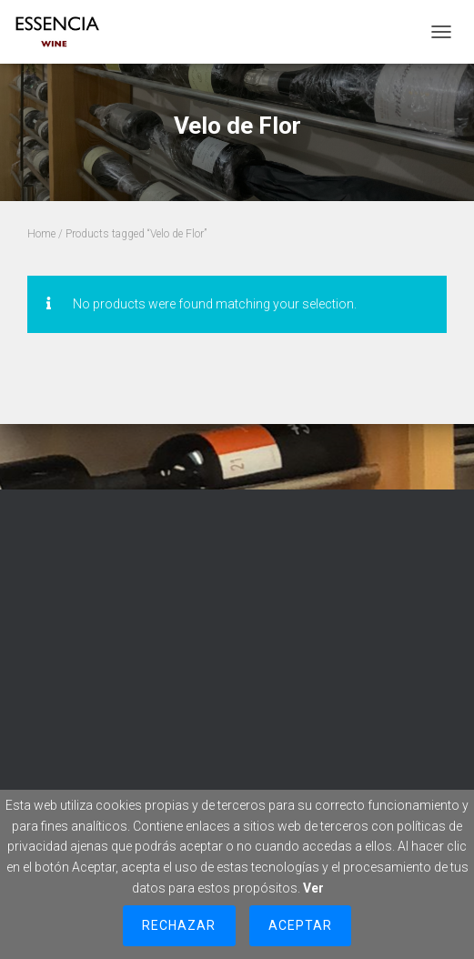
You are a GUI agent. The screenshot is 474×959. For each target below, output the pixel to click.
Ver (313, 888)
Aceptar (300, 925)
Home (41, 233)
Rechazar (179, 925)
